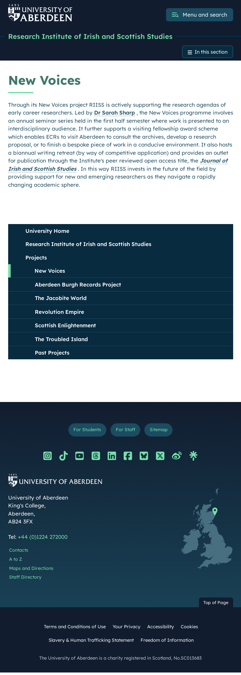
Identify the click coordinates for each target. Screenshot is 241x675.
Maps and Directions (31, 570)
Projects (36, 259)
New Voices (50, 272)
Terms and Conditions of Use (75, 629)
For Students (85, 432)
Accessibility (160, 629)
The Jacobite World (61, 299)
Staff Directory (25, 579)
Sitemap (160, 432)
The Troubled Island (61, 340)
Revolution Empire (59, 313)
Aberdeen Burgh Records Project (78, 286)
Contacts (18, 552)
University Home (47, 232)
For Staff (125, 432)
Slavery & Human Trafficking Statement (91, 642)
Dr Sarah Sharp (114, 114)
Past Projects (52, 354)
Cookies (189, 629)
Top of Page (215, 605)
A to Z (15, 561)
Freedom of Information (167, 642)
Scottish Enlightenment (65, 327)
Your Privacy (126, 629)
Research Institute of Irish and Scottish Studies (96, 36)
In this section (209, 53)
